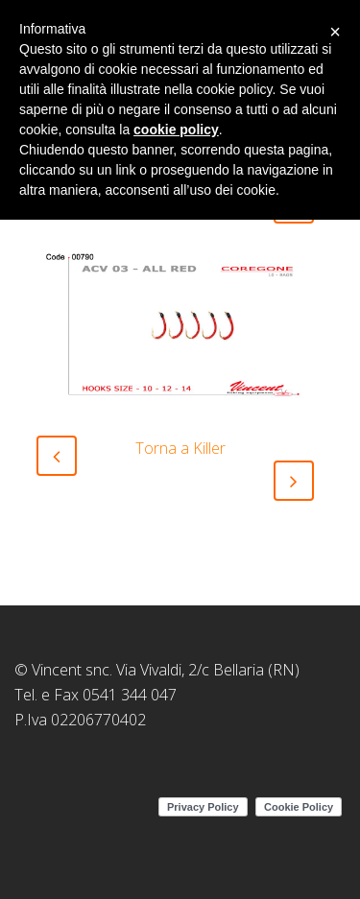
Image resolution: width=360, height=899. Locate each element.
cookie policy (176, 129)
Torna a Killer (180, 448)
